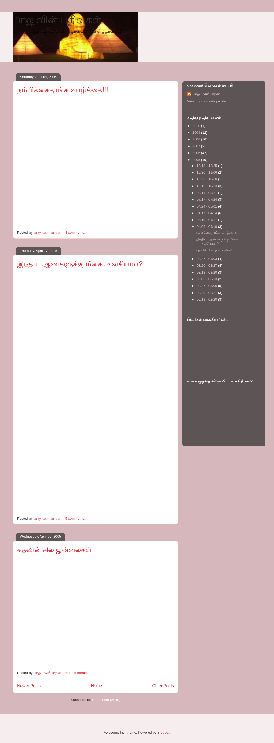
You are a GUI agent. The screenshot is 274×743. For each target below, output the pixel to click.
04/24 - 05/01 (207, 206)
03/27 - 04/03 (207, 259)
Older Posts (163, 686)
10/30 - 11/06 (207, 172)
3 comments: (75, 233)
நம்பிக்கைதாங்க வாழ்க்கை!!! (62, 90)
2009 (196, 133)
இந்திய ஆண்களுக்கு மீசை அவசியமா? (80, 264)
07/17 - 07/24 (207, 199)
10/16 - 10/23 (207, 186)
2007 (196, 146)
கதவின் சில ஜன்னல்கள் (54, 550)
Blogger (163, 732)
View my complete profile (206, 101)
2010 (196, 126)
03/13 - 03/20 (207, 272)
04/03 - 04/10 (207, 227)
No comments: (77, 673)
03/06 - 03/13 (207, 279)
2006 (196, 153)
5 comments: (75, 518)
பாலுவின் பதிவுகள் (57, 19)
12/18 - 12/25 (207, 166)
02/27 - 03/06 (207, 286)
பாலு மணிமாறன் (206, 94)
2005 (196, 160)
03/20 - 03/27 (207, 265)
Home (96, 686)
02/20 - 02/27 (207, 293)
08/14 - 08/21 (207, 193)
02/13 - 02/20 (207, 299)
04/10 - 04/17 (207, 220)
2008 (196, 139)
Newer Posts (29, 686)
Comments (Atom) (106, 700)
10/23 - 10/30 (207, 179)
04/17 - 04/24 (207, 213)
